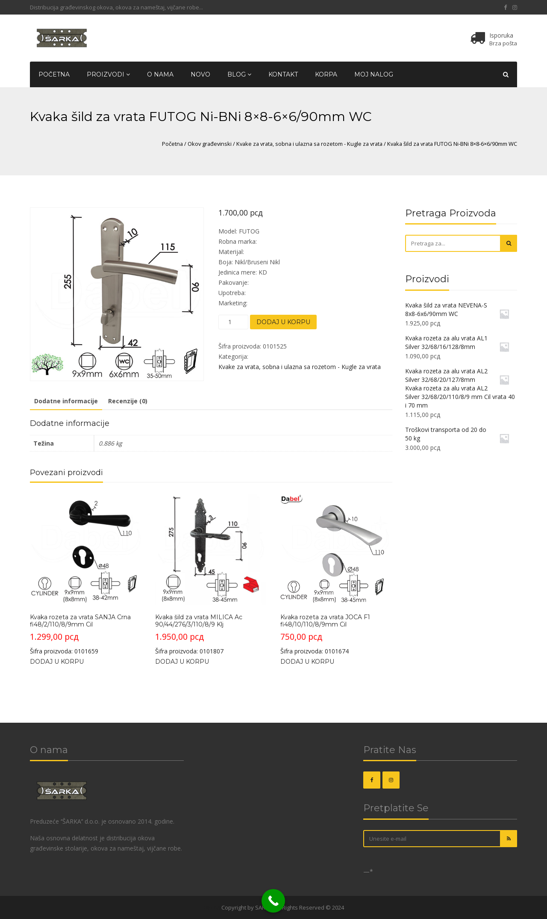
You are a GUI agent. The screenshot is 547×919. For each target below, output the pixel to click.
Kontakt (283, 74)
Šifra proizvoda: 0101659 (85, 574)
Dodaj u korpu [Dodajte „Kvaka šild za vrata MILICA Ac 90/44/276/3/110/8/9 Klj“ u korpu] (182, 662)
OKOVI (211, 907)
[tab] (66, 401)
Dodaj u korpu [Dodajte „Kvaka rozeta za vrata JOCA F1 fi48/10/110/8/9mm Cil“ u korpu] (307, 662)
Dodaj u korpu (283, 322)
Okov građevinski (210, 144)
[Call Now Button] (273, 901)
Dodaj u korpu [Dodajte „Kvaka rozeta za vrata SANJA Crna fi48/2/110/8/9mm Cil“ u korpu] (57, 662)
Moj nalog (373, 74)
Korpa (326, 74)
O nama (160, 74)
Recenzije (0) (127, 401)
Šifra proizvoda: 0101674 (336, 574)
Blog (239, 74)
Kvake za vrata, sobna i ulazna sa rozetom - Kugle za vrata (309, 144)
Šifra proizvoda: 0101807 (211, 574)
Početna (54, 74)
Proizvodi (108, 74)
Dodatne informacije (66, 401)
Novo (200, 74)
